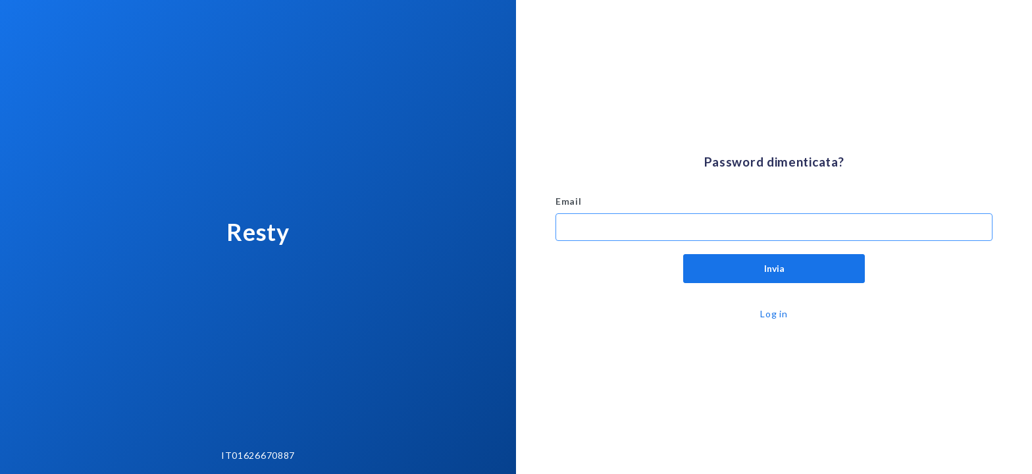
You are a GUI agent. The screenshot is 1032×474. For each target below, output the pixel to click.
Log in (773, 313)
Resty (258, 231)
